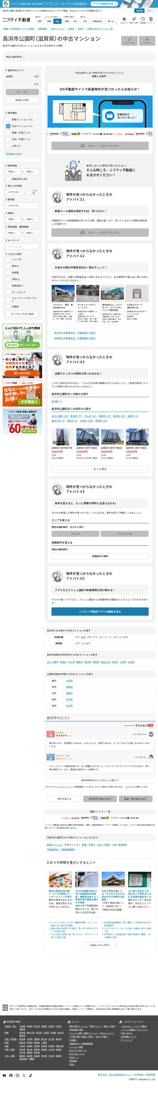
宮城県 (44, 1026)
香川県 (22, 1052)
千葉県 (46, 1032)
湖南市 (132, 416)
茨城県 (53, 1032)
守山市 (91, 416)
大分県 (51, 1055)
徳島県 (59, 1049)
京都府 (37, 1046)
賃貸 (71, 1026)
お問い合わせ (126, 1033)
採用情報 (150, 1074)
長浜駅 (57, 401)
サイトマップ (126, 1040)
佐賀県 (30, 1055)
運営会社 (102, 1074)
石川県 (51, 1039)
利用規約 (139, 1074)
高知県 (37, 1052)
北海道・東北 (10, 1026)
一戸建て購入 (75, 1036)
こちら (128, 786)
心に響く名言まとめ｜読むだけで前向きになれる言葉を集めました (139, 893)
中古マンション (107, 1033)
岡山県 (30, 1049)
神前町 (69, 693)
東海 (7, 1042)
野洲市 (119, 416)
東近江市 (58, 420)
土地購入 (73, 1040)
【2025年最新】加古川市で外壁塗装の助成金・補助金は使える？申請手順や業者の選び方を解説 (86, 896)
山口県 (51, 1049)
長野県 (37, 1039)
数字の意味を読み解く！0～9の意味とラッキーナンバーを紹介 (60, 893)
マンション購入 (76, 1033)
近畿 (7, 1046)
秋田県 (51, 1026)
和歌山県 (60, 1046)
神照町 (69, 687)
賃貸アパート (96, 1026)
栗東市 (105, 416)
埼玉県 (39, 1032)
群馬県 (22, 1035)
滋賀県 (44, 1046)
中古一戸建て (104, 844)
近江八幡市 (60, 416)
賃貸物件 (122, 844)
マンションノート (64, 786)
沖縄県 (32, 1058)
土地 (114, 844)
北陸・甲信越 (10, 1039)
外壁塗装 (73, 1060)
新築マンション (55, 844)
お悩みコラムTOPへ (100, 945)
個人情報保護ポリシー (120, 1074)
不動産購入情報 (76, 1029)
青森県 (30, 1026)
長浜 (83, 637)
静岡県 (37, 1042)
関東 (7, 1032)
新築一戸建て (89, 844)
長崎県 (37, 1055)
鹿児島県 (23, 1058)
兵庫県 (30, 1046)
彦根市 (101, 420)
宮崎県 (59, 1055)
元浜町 (69, 705)
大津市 (86, 420)
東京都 (22, 1032)
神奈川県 (31, 1032)
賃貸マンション (81, 1026)
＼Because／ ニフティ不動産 (133, 1026)
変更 (36, 76)
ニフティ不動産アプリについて (134, 1029)
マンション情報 (76, 1047)
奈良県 (51, 1046)
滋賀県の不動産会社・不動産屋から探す (75, 338)
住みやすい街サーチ (78, 1050)
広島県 (22, 1049)
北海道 (22, 1026)
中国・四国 (9, 1049)
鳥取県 (37, 1049)
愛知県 (22, 1042)
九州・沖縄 (9, 1055)
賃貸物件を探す (14, 154)
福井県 (59, 1039)
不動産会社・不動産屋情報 (61, 849)
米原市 (72, 420)
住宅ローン (74, 1057)
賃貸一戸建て (109, 1026)
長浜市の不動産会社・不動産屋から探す (75, 332)
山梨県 (30, 1039)
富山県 (44, 1039)
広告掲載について (128, 1036)
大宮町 (69, 680)
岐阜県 (30, 1042)
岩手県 (37, 1026)
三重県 (44, 1042)
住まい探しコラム (77, 1053)
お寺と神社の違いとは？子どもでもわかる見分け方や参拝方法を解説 (113, 895)
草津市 (76, 416)
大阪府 (22, 1046)
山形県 (59, 1026)
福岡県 (22, 1055)
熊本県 (44, 1055)
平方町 (69, 699)
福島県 (22, 1029)
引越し (72, 1064)
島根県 (44, 1049)
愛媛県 (30, 1052)
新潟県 (22, 1039)
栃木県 (61, 1032)
